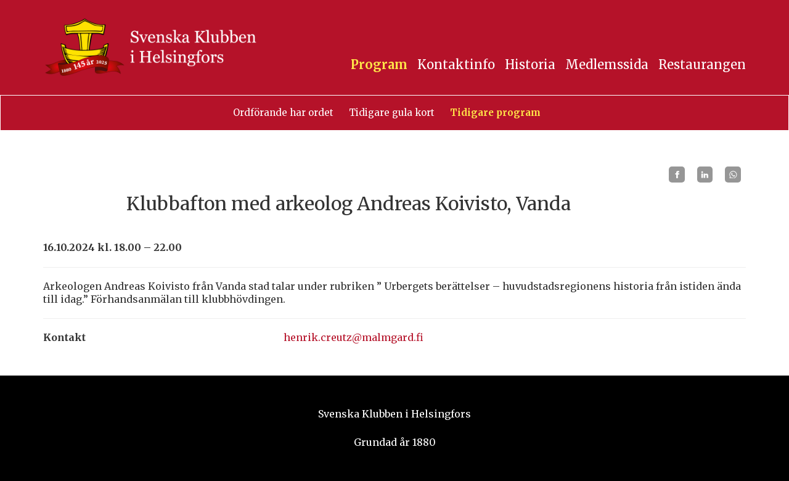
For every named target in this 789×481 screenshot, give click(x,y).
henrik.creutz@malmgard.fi (353, 337)
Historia (530, 64)
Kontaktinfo (456, 64)
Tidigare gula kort (392, 112)
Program (379, 64)
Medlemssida (606, 64)
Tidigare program (495, 112)
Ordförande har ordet (283, 112)
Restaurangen (702, 64)
